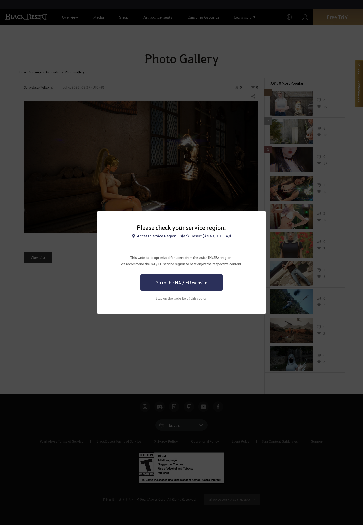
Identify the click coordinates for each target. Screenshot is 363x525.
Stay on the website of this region (181, 298)
